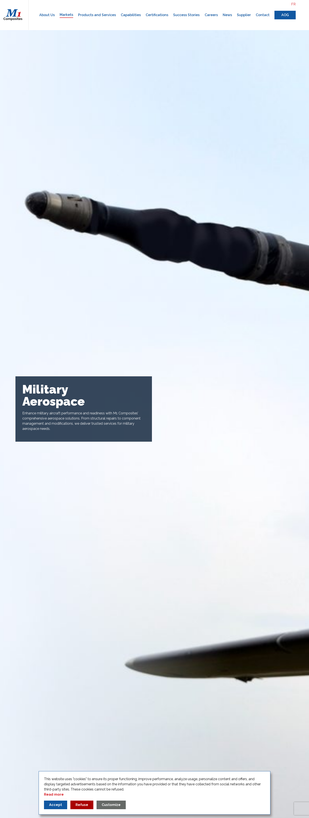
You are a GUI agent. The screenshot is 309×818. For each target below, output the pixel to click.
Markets (66, 15)
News (227, 15)
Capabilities (131, 15)
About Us (47, 15)
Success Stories (186, 15)
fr (293, 4)
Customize (111, 805)
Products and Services (97, 15)
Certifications (157, 15)
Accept (55, 805)
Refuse (82, 805)
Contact (263, 15)
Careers (211, 15)
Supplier (244, 15)
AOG (285, 15)
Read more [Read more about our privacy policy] (54, 794)
